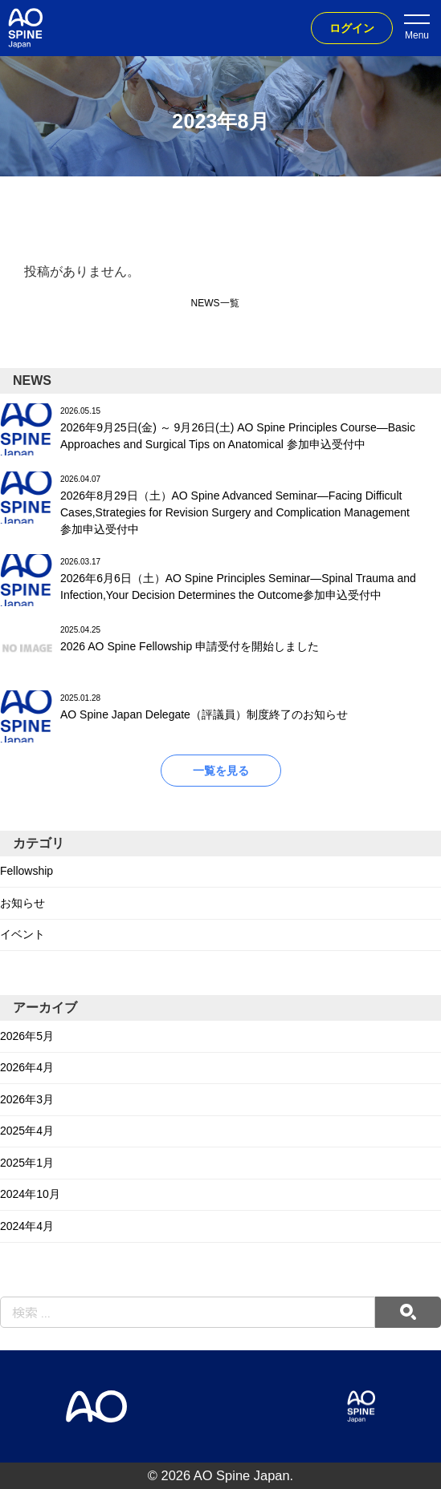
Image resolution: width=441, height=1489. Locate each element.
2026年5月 (27, 1036)
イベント (22, 934)
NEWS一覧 (215, 303)
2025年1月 (27, 1162)
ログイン (351, 28)
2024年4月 (27, 1226)
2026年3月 (27, 1099)
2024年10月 (30, 1194)
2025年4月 (27, 1130)
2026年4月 (27, 1067)
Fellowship (26, 870)
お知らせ (22, 902)
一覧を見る (221, 770)
